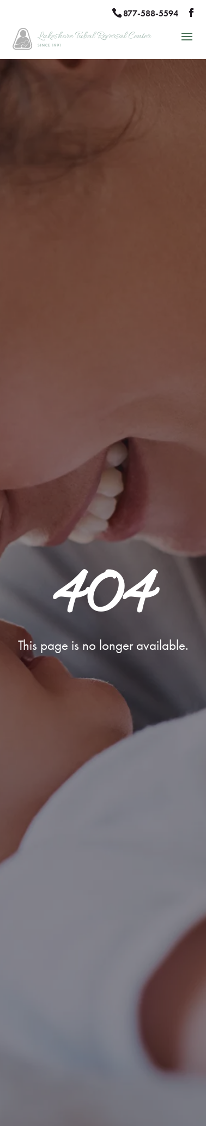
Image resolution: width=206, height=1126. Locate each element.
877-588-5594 (150, 13)
